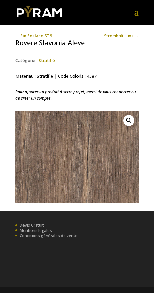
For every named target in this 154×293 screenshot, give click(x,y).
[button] (128, 120)
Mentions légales (36, 230)
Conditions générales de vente (49, 235)
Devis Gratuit (32, 225)
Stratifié (47, 60)
